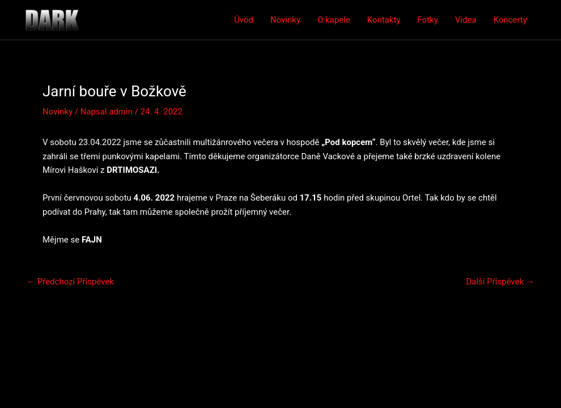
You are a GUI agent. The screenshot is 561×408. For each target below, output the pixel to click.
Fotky (428, 20)
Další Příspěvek (500, 282)
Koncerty (510, 20)
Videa (466, 20)
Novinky (285, 20)
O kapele (333, 20)
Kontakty (384, 20)
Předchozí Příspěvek (70, 282)
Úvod (243, 20)
